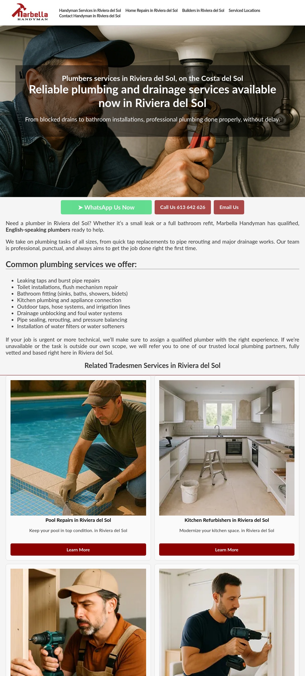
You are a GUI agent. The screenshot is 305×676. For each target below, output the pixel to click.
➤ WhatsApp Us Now (106, 207)
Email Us (228, 207)
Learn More (78, 549)
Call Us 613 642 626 (183, 207)
